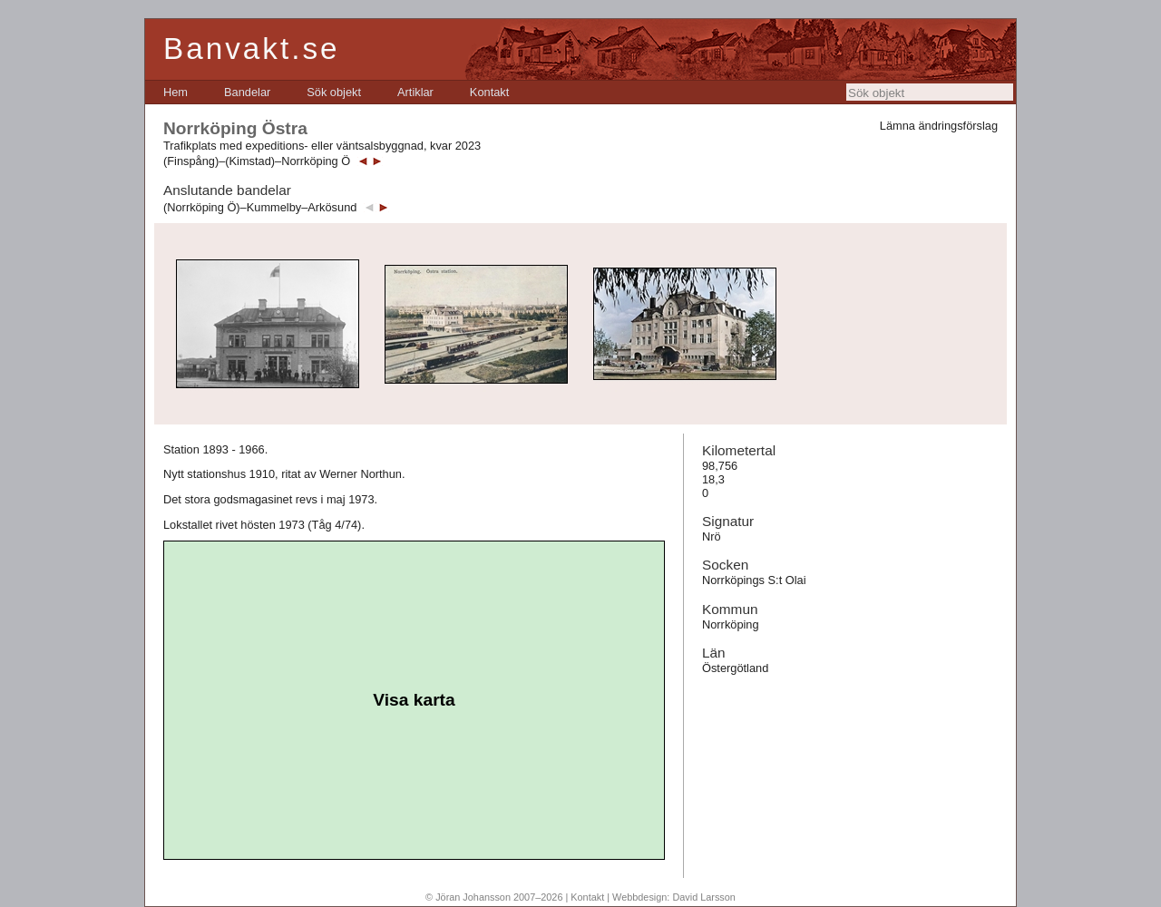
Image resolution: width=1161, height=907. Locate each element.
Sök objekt (334, 92)
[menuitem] (175, 92)
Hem (175, 92)
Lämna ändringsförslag (939, 125)
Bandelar (247, 92)
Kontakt (489, 92)
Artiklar (415, 92)
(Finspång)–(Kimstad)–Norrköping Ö (256, 161)
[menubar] (336, 92)
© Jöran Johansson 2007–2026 (493, 897)
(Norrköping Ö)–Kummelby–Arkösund (259, 207)
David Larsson (704, 897)
